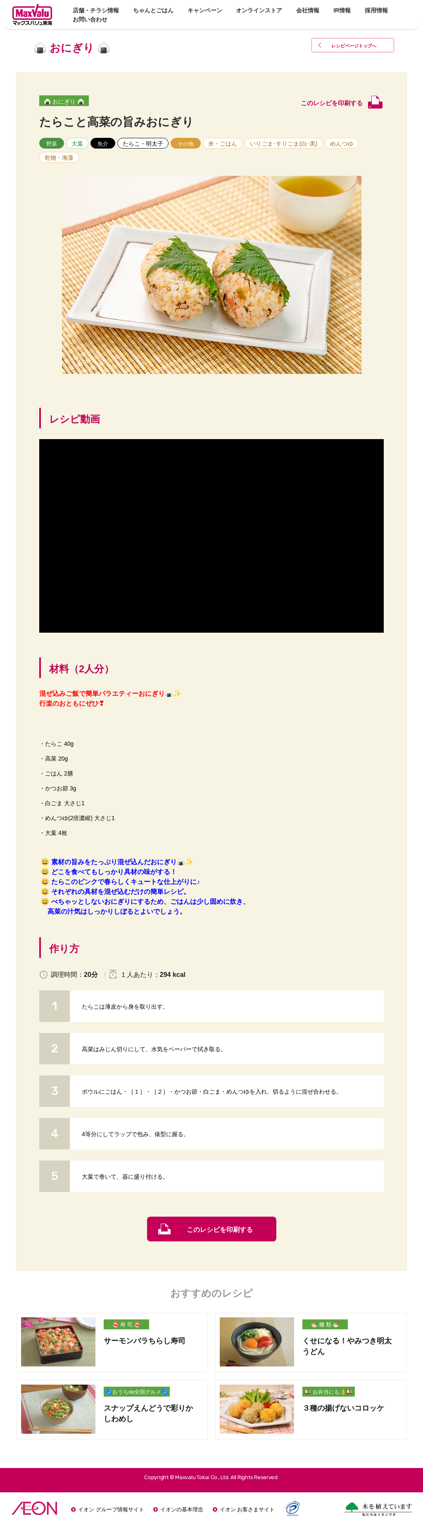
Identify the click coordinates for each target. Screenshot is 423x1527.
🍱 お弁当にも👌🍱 (328, 1392)
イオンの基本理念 (181, 1509)
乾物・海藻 (59, 157)
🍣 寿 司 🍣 (126, 1324)
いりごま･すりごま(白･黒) (283, 143)
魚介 (102, 144)
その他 (186, 144)
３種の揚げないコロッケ (343, 1408)
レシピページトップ (356, 46)
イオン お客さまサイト (247, 1509)
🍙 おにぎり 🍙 (64, 101)
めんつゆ (341, 143)
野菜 (51, 144)
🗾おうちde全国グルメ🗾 (137, 1392)
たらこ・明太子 (143, 143)
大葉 (77, 143)
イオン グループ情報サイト (111, 1509)
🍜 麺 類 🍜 (325, 1324)
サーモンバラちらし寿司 (144, 1341)
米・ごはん (222, 143)
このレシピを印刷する (220, 1229)
